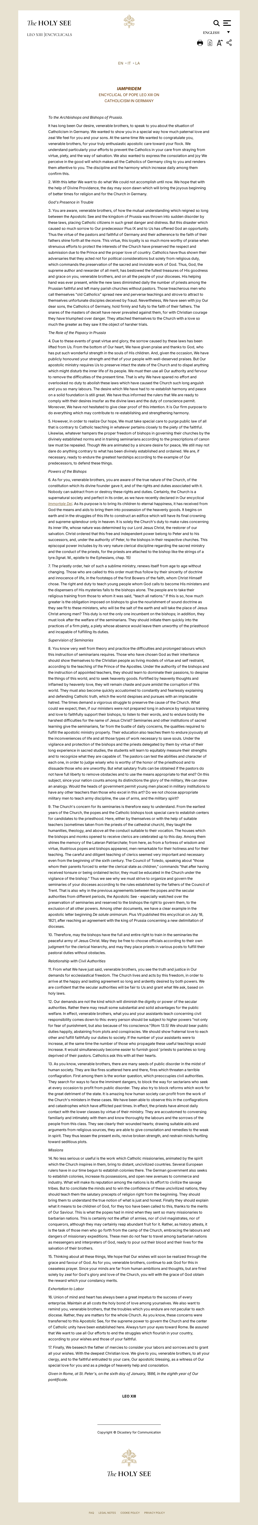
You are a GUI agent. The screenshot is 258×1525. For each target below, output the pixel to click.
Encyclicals (58, 34)
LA (137, 63)
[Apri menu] (226, 23)
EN (120, 63)
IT (129, 63)
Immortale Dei (60, 503)
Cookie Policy (130, 1512)
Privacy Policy (154, 1512)
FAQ (91, 1512)
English (213, 34)
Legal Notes (107, 1512)
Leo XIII (35, 34)
